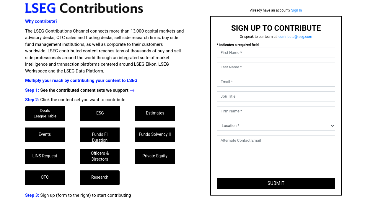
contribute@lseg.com (295, 37)
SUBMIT (276, 183)
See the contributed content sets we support (87, 90)
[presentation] (262, 161)
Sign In (296, 10)
